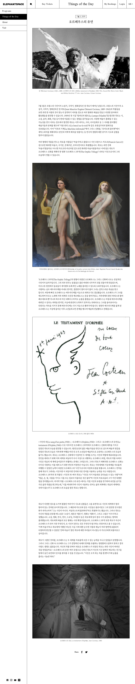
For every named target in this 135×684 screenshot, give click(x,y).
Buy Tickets (47, 4)
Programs (6, 11)
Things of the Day (10, 17)
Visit (4, 28)
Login (122, 4)
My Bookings (110, 4)
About (5, 22)
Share (77, 652)
